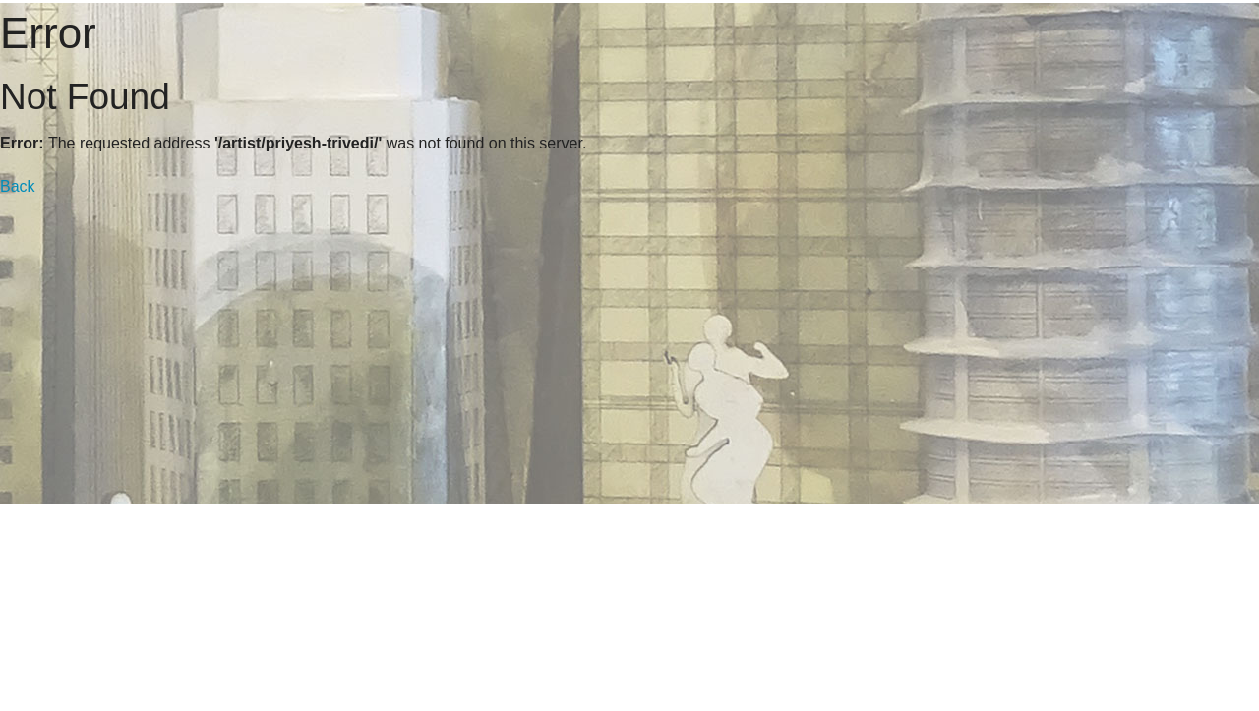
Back (17, 186)
